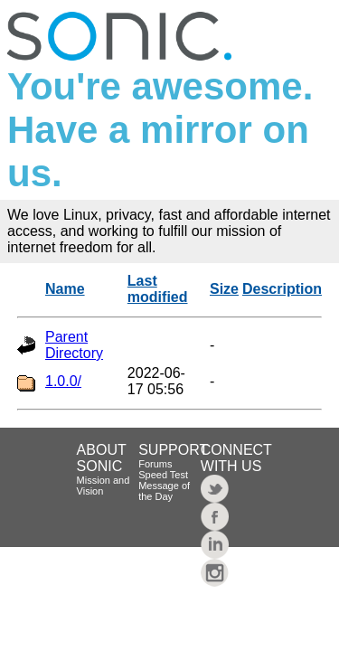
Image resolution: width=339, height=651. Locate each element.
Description (282, 289)
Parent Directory (74, 345)
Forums (155, 463)
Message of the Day (164, 491)
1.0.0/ (63, 381)
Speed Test (163, 474)
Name (65, 289)
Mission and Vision (103, 485)
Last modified (157, 289)
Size (224, 289)
